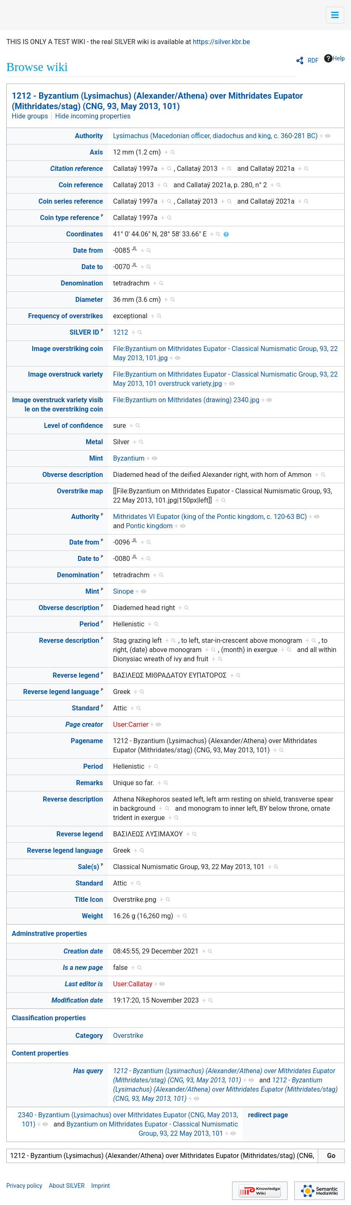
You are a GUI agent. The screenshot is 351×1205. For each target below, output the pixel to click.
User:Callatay (132, 984)
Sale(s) (88, 867)
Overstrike (128, 1036)
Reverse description (69, 640)
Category (89, 1036)
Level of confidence (73, 426)
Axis (96, 152)
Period (89, 624)
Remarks (89, 783)
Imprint (100, 1185)
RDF (313, 60)
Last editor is (84, 984)
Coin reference (80, 185)
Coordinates (84, 234)
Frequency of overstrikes (65, 316)
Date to (92, 267)
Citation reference (76, 169)
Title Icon (88, 900)
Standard (85, 708)
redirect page (268, 1115)
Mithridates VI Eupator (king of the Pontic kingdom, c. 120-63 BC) (210, 517)
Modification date (77, 1000)
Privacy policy (24, 1185)
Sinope (123, 591)
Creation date (83, 951)
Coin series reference (71, 201)
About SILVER (66, 1185)
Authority (89, 136)
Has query (88, 1071)
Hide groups (30, 116)
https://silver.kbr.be (221, 42)
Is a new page (83, 968)
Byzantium (129, 458)
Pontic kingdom (149, 526)
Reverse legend (76, 675)
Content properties (40, 1053)
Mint (96, 458)
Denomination (82, 283)
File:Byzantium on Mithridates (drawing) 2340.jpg (186, 400)
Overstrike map (80, 491)
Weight (92, 916)
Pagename (87, 741)
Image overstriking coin (67, 349)
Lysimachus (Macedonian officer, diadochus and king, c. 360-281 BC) (215, 136)
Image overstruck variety (65, 374)
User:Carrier (130, 724)
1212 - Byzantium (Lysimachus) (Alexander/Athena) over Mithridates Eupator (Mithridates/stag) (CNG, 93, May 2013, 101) (157, 101)
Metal (94, 442)
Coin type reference (69, 218)
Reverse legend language (61, 692)
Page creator (84, 724)
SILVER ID (84, 332)
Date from (88, 250)
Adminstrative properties (49, 934)
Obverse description (72, 475)
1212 (120, 332)
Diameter (89, 300)
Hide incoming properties (92, 116)
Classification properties (49, 1018)
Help (334, 58)
